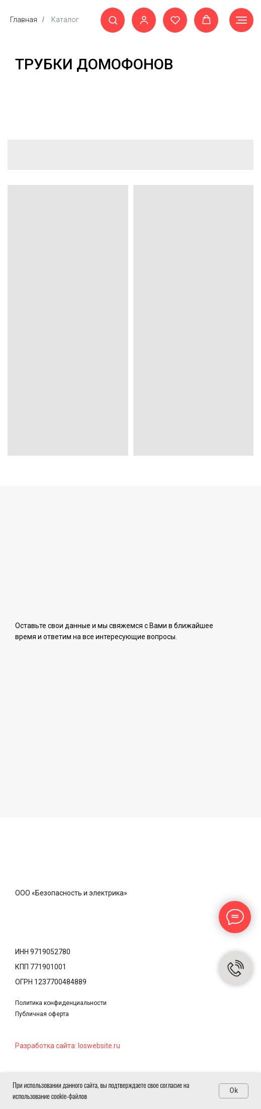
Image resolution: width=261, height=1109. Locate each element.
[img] (58, 868)
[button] (113, 20)
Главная (23, 20)
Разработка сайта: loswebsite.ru (67, 1046)
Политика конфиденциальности (61, 1002)
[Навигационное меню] (241, 20)
